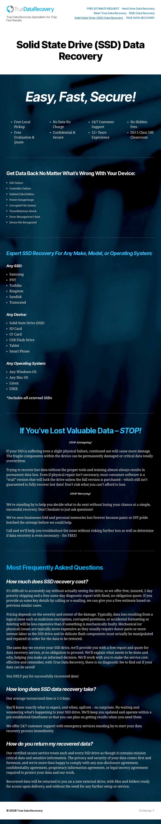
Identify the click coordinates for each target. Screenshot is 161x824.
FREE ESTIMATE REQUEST (103, 10)
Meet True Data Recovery (110, 15)
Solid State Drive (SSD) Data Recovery (99, 20)
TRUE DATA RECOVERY (140, 20)
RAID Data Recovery (142, 15)
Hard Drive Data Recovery (138, 10)
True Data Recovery (30, 815)
